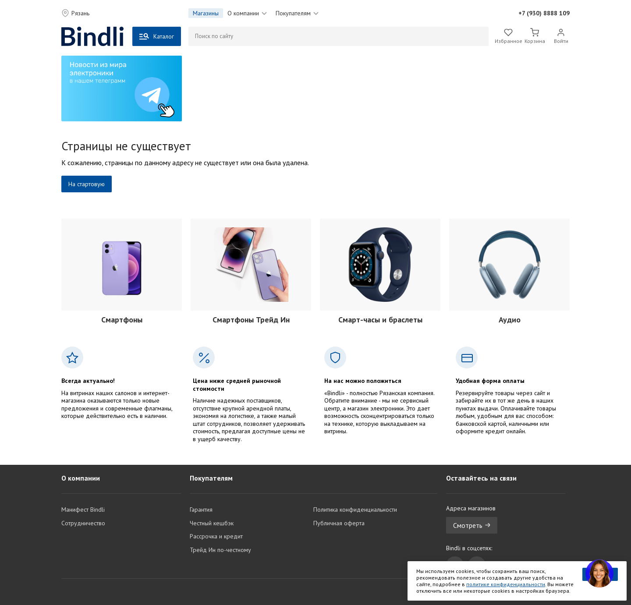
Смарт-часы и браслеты (380, 320)
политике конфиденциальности (505, 584)
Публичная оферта (339, 523)
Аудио (510, 320)
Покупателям (297, 13)
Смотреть (471, 525)
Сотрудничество (83, 523)
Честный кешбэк (212, 523)
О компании (247, 13)
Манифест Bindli (83, 509)
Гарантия (201, 509)
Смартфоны (121, 320)
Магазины (206, 13)
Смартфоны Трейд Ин (251, 320)
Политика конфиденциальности (355, 509)
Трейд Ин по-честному (220, 550)
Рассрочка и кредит (216, 536)
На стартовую (86, 184)
